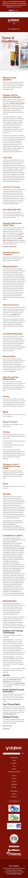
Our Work (14, 787)
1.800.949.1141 (15, 29)
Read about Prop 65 (7, 725)
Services (14, 781)
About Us (14, 775)
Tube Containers (14, 757)
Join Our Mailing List (14, 801)
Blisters (14, 768)
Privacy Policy (6, 728)
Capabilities (14, 784)
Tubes (14, 760)
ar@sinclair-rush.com (12, 240)
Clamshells (14, 763)
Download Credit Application (9, 246)
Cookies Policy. (18, 6)
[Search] (11, 754)
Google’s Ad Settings (20, 683)
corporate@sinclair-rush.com (10, 714)
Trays (14, 766)
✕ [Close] (26, 4)
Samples (14, 794)
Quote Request (14, 791)
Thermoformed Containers (14, 771)
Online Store (14, 796)
